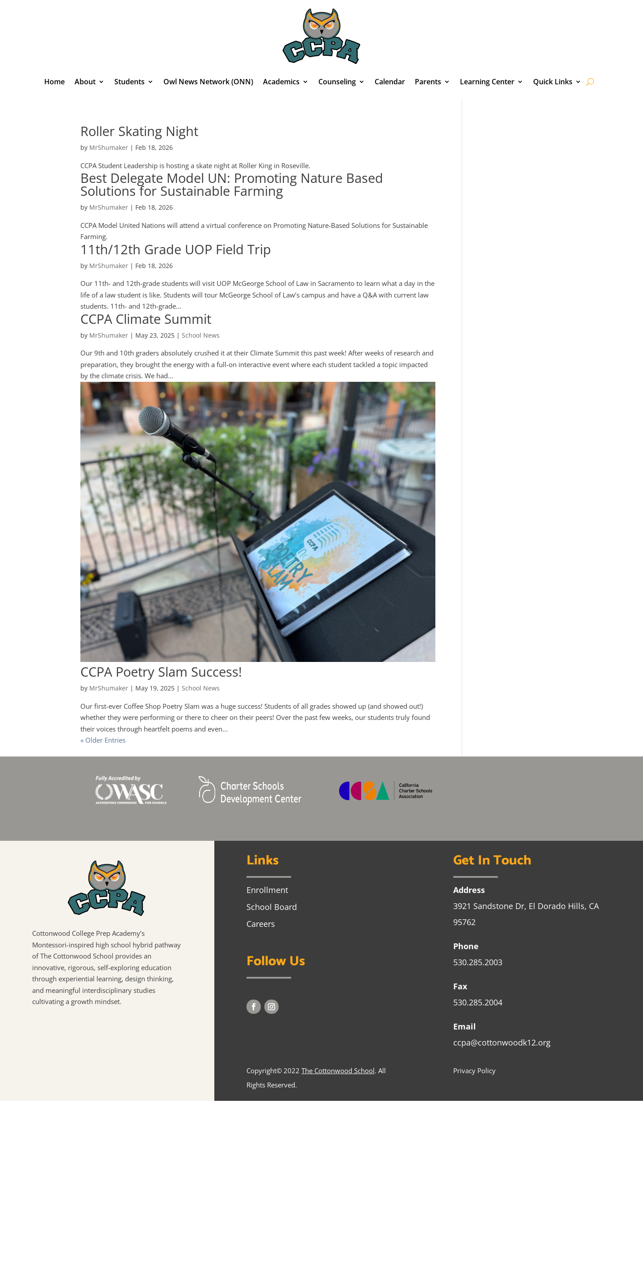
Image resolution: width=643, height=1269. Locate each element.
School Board (271, 906)
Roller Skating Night (139, 131)
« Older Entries (102, 740)
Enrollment (267, 890)
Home (54, 82)
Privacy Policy (474, 1070)
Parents (428, 82)
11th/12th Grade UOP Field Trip (175, 249)
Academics (281, 82)
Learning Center (487, 82)
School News (201, 335)
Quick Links (552, 82)
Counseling (337, 82)
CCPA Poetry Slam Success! (161, 671)
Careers (260, 923)
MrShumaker (108, 147)
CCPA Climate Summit (145, 318)
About (85, 82)
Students (129, 82)
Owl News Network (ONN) (208, 82)
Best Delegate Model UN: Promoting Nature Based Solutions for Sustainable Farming (231, 184)
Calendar (390, 82)
